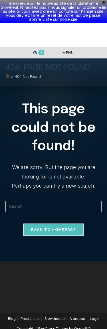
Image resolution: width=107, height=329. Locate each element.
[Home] (7, 76)
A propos (77, 318)
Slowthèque (55, 318)
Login (94, 318)
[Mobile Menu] (66, 52)
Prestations (30, 318)
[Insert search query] (53, 206)
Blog (12, 318)
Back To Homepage (53, 229)
